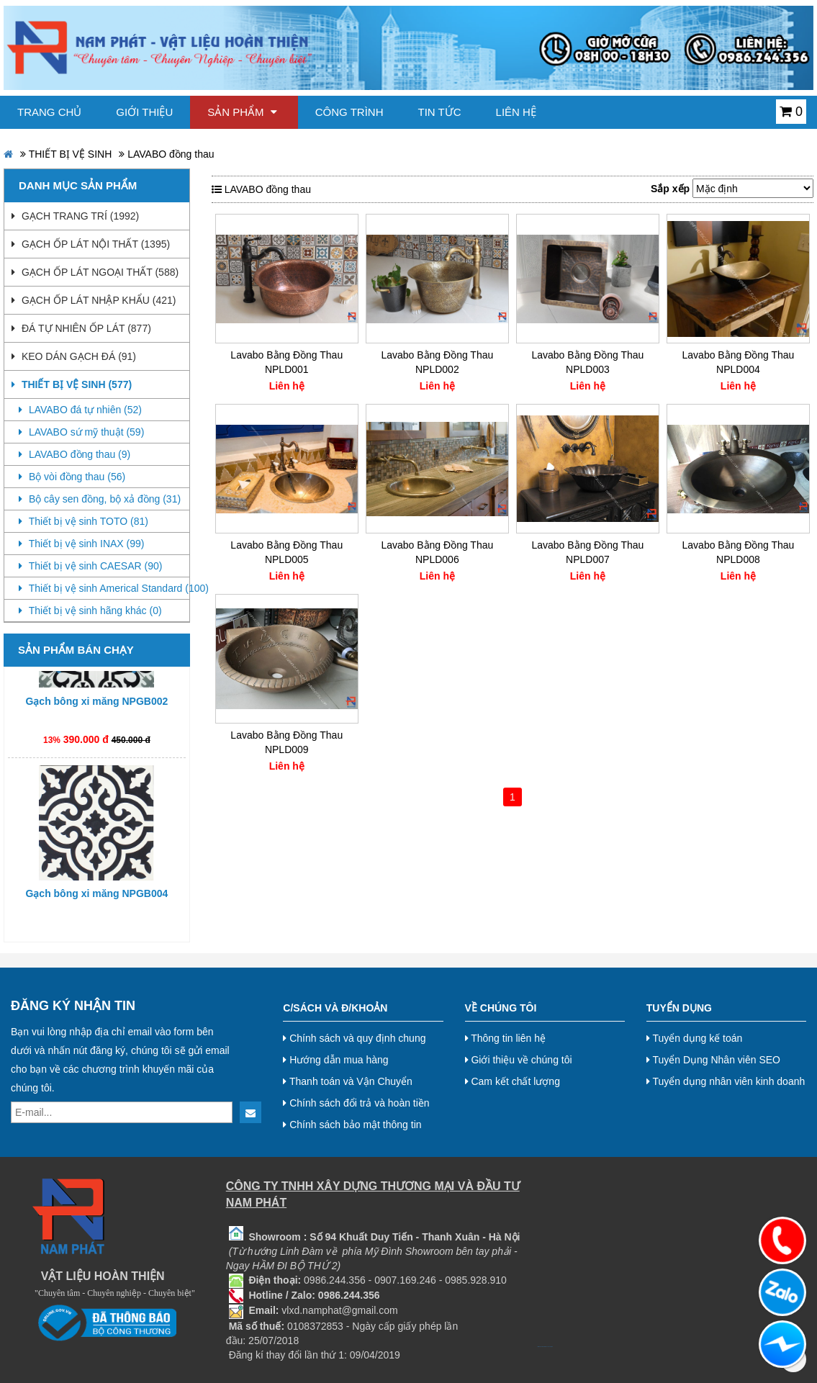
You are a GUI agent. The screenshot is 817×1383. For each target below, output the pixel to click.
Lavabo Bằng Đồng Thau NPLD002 (437, 362)
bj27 (540, 1346)
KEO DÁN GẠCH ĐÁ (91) (74, 356)
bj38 (542, 1346)
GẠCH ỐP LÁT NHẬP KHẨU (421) (94, 300)
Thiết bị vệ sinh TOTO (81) (83, 521)
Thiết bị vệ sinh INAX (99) (81, 543)
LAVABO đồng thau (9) (74, 454)
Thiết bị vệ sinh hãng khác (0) (90, 610)
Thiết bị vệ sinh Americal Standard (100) (104, 588)
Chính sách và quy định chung (354, 1038)
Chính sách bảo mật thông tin (352, 1124)
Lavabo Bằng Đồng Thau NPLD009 (286, 742)
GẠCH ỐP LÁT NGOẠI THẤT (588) (95, 272)
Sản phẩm (242, 112)
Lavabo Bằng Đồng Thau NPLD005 (286, 552)
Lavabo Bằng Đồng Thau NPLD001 (286, 362)
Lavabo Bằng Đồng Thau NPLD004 (738, 362)
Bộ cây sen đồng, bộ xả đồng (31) (100, 499)
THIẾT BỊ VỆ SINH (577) (72, 384)
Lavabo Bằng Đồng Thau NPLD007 (587, 552)
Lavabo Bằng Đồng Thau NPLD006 (437, 552)
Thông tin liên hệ (505, 1038)
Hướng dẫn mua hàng (335, 1060)
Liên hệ (516, 112)
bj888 (538, 1346)
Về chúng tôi (501, 1008)
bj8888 (544, 1346)
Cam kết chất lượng (512, 1081)
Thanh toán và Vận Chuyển (347, 1081)
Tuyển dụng (679, 1008)
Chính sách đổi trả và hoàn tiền (356, 1103)
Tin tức (439, 112)
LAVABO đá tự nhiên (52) (80, 409)
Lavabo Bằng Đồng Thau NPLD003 (587, 362)
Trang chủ (49, 112)
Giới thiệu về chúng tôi (518, 1060)
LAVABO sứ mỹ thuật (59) (81, 432)
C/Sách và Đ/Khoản (335, 1008)
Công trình (349, 112)
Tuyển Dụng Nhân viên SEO (713, 1060)
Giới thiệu (144, 112)
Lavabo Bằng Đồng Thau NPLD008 (738, 552)
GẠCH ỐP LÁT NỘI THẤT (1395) (91, 244)
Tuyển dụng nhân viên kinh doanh (725, 1081)
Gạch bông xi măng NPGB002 (96, 710)
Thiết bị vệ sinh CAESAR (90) (90, 566)
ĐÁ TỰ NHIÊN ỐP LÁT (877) (81, 328)
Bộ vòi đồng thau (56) (72, 476)
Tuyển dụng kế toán (694, 1038)
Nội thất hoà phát (549, 1346)
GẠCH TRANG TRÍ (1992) (75, 216)
